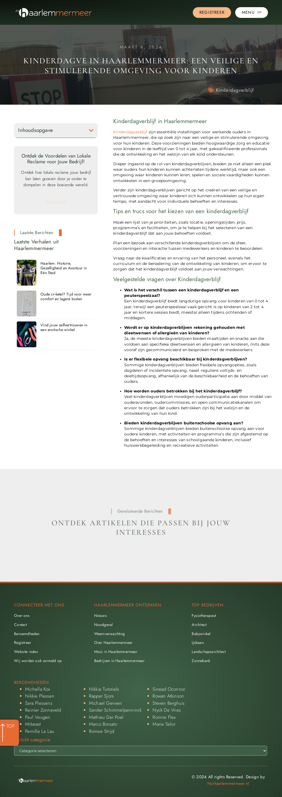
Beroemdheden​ (26, 633)
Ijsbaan (198, 642)
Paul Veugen (37, 717)
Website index (26, 651)
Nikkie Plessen (39, 696)
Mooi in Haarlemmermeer (115, 651)
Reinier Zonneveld (43, 710)
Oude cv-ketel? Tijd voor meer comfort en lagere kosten (65, 296)
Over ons (21, 615)
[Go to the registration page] (212, 12)
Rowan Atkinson (168, 696)
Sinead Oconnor (169, 689)
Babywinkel (201, 633)
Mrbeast (33, 724)
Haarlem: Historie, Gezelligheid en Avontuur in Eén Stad (63, 268)
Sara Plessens (38, 703)
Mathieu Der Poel (106, 717)
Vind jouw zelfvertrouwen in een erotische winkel (63, 327)
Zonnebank (201, 660)
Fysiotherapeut (204, 615)
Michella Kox (37, 689)
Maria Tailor (164, 724)
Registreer (22, 642)
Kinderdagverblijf (235, 90)
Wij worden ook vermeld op (38, 660)
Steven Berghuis (169, 703)
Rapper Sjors (101, 696)
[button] (91, 130)
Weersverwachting (109, 633)
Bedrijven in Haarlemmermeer (119, 660)
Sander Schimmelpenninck (115, 710)
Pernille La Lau (39, 731)
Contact (20, 624)
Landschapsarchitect (209, 651)
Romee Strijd (101, 731)
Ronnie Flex (164, 717)
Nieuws (100, 615)
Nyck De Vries (167, 710)
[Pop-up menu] (251, 12)
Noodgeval (103, 624)
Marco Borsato (103, 724)
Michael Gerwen (105, 703)
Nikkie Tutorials (104, 689)
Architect (199, 624)
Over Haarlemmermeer (113, 642)
